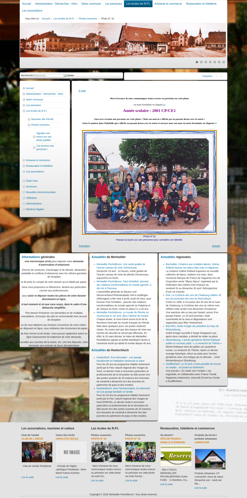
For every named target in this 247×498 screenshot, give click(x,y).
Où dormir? (166, 435)
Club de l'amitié (30, 435)
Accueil (26, 3)
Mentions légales (35, 209)
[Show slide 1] (197, 62)
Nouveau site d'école (42, 119)
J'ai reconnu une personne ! (45, 147)
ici (164, 104)
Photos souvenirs (40, 124)
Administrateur (34, 203)
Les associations (32, 10)
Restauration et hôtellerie (201, 3)
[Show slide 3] (205, 62)
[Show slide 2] (201, 62)
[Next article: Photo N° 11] (216, 246)
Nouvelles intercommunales (41, 192)
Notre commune (91, 3)
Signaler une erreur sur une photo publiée (43, 136)
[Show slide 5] (214, 62)
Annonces (31, 186)
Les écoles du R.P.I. (138, 3)
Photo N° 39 (132, 438)
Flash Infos (32, 180)
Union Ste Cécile (65, 435)
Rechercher (27, 75)
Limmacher (202, 442)
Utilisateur (31, 197)
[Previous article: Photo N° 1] (84, 246)
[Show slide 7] (223, 62)
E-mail (82, 90)
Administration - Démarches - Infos (56, 3)
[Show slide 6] (219, 62)
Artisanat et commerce (168, 3)
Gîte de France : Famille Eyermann (172, 440)
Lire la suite (27, 477)
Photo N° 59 (98, 438)
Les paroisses (113, 3)
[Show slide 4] (210, 62)
